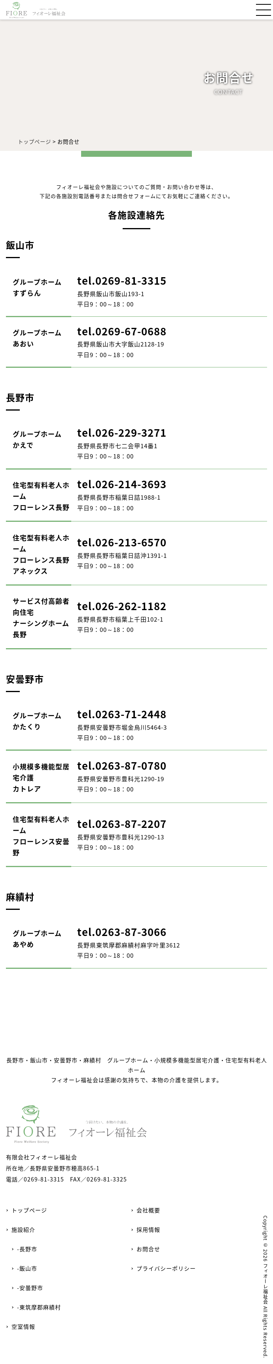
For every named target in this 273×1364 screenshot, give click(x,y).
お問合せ (148, 1249)
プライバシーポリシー (166, 1268)
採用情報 (148, 1229)
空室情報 (23, 1326)
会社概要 (148, 1210)
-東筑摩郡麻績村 (39, 1307)
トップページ (34, 141)
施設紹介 (23, 1229)
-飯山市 (27, 1268)
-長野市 (27, 1249)
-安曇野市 (30, 1288)
